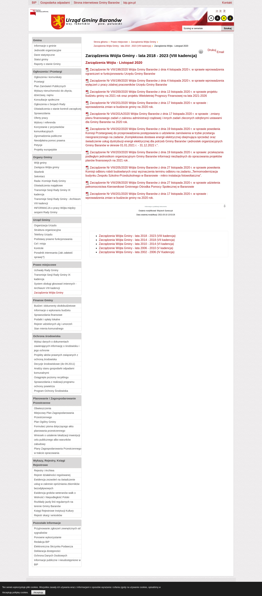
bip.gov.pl (129, 2)
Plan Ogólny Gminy (45, 421)
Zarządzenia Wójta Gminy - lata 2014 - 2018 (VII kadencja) (137, 239)
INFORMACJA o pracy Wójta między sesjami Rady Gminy (55, 210)
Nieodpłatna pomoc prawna (49, 140)
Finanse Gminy (43, 300)
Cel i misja (40, 243)
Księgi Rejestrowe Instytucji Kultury (54, 510)
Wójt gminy (40, 162)
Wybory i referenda (44, 122)
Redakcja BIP (41, 541)
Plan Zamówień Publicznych (50, 86)
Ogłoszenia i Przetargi (47, 71)
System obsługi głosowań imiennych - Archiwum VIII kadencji (55, 286)
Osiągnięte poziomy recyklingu (51, 377)
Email (220, 52)
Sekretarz (39, 176)
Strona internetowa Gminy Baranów (97, 2)
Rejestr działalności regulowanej (52, 475)
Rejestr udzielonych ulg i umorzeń (53, 324)
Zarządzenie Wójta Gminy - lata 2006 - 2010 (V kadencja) (136, 248)
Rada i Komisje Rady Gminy (50, 180)
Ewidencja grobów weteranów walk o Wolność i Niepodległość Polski (55, 495)
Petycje (38, 145)
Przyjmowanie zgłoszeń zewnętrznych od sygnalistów (57, 530)
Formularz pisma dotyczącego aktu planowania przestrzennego (54, 428)
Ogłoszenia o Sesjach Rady (49, 104)
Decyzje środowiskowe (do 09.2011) (54, 363)
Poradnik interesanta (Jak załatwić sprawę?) (53, 255)
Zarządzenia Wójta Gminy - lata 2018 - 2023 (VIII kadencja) (137, 235)
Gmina (37, 40)
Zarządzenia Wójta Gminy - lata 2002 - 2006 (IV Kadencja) (136, 252)
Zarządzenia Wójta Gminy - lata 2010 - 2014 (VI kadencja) (136, 243)
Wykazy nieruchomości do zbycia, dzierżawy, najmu (53, 93)
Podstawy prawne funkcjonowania (53, 239)
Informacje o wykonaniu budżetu (52, 310)
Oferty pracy (41, 117)
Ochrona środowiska (46, 336)
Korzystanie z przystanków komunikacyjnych (49, 129)
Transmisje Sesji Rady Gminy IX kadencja (52, 192)
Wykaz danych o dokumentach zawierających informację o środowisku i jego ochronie (56, 346)
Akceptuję (38, 592)
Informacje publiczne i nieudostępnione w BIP (57, 562)
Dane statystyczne (44, 54)
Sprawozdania (42, 113)
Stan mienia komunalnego (48, 328)
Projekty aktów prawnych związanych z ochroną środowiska (56, 357)
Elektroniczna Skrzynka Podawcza (53, 546)
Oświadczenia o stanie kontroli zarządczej (57, 108)
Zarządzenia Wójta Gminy (48, 292)
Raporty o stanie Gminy (47, 63)
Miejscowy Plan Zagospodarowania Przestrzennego (54, 415)
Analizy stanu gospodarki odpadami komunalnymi (54, 370)
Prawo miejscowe (44, 264)
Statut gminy (41, 59)
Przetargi (39, 81)
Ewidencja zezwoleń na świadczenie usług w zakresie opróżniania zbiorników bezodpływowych (57, 484)
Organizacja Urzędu (45, 225)
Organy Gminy (42, 157)
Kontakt (227, 2)
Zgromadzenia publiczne (48, 135)
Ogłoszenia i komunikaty (48, 77)
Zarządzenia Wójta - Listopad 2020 (114, 63)
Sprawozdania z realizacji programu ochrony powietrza (54, 384)
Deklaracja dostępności (47, 551)
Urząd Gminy (41, 219)
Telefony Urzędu (43, 234)
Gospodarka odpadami (55, 2)
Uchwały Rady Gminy (46, 270)
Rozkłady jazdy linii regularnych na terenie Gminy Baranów (53, 504)
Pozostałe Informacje (47, 522)
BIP (34, 2)
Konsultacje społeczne (46, 99)
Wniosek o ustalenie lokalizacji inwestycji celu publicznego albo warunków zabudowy (57, 439)
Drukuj (212, 50)
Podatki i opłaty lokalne (47, 319)
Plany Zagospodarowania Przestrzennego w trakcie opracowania (57, 450)
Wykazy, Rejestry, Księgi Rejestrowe (49, 462)
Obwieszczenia (42, 408)
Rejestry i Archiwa (44, 470)
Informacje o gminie (45, 45)
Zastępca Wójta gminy (46, 167)
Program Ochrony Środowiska (51, 390)
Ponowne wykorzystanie (47, 537)
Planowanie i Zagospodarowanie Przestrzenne (54, 400)
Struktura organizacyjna (47, 229)
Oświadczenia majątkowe (48, 185)
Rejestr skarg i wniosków (48, 515)
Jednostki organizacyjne (47, 50)
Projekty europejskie (45, 149)
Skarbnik (39, 171)
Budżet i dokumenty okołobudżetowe (55, 305)
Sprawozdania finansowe (48, 314)
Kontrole (38, 248)
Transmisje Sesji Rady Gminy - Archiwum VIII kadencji (57, 201)
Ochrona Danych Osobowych (50, 555)
